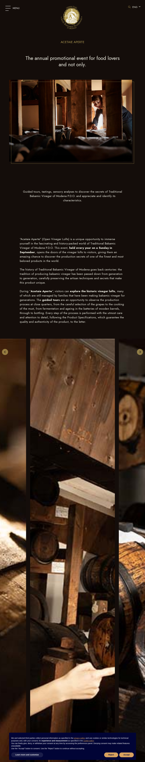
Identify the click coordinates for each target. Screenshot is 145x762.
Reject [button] (111, 755)
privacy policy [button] (79, 738)
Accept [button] (126, 755)
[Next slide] (140, 352)
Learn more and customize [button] (27, 755)
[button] (136, 7)
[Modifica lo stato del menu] (27, 8)
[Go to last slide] (5, 352)
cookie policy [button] (88, 741)
